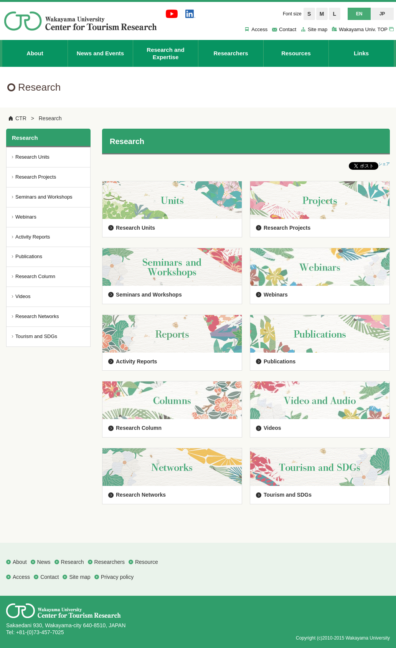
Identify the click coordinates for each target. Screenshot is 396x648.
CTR (20, 118)
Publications (279, 361)
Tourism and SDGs (288, 495)
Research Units (135, 228)
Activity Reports (136, 361)
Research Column (139, 428)
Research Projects (287, 228)
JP (382, 14)
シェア (384, 164)
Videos (272, 428)
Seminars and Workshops (149, 295)
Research (50, 118)
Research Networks (141, 495)
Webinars (276, 295)
